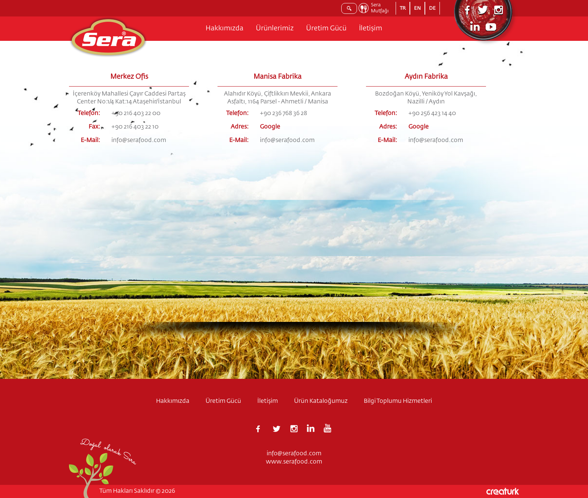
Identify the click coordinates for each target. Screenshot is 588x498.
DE (432, 8)
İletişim (370, 28)
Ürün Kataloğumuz (321, 401)
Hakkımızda (224, 28)
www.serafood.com (294, 462)
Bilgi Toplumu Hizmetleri (398, 401)
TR (403, 8)
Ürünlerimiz (275, 28)
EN (417, 8)
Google (270, 127)
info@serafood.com (138, 141)
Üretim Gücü (326, 28)
